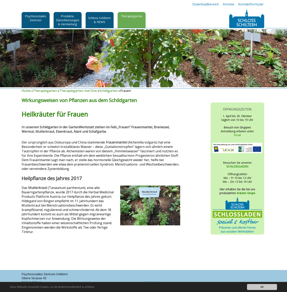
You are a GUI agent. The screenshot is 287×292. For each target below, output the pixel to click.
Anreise (228, 4)
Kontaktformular (251, 4)
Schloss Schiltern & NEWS (99, 20)
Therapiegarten (131, 16)
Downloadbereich (205, 4)
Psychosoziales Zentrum (35, 18)
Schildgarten (108, 90)
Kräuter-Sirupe (246, 193)
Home (26, 90)
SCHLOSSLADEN (237, 166)
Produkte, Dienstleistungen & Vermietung (67, 20)
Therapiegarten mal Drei (78, 90)
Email (237, 135)
